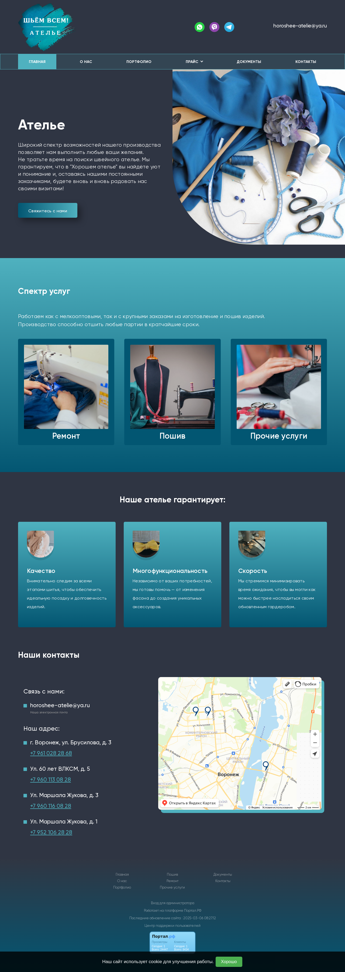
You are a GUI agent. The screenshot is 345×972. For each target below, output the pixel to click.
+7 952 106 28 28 (51, 832)
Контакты (305, 61)
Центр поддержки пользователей (172, 926)
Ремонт (172, 881)
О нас (86, 61)
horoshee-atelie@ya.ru (300, 26)
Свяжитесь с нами (47, 210)
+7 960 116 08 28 (50, 805)
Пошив (172, 874)
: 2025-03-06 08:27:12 (199, 918)
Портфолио (138, 61)
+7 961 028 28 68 (51, 753)
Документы (249, 61)
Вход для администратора (172, 903)
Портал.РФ (192, 910)
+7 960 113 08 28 (50, 779)
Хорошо (229, 961)
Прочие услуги (172, 887)
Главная (37, 61)
